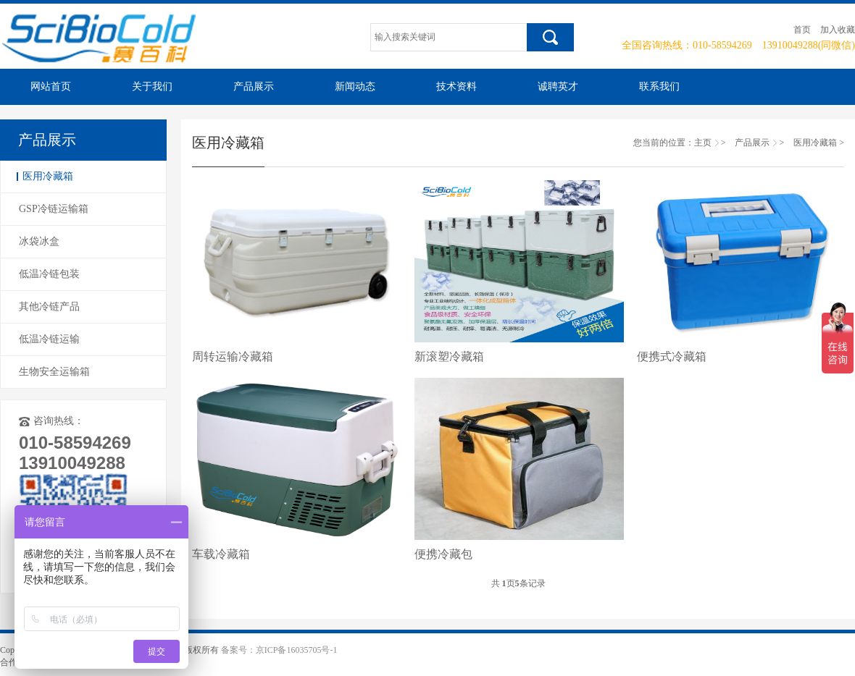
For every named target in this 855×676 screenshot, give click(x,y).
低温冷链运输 (49, 339)
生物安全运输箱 (54, 371)
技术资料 (456, 86)
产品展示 (253, 86)
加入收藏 (837, 30)
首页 (802, 30)
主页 (703, 143)
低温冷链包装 (49, 274)
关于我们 (152, 86)
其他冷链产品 (49, 306)
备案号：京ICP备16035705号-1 (279, 650)
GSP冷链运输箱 (53, 208)
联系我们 (659, 86)
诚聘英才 (558, 86)
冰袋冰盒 (39, 241)
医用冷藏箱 (47, 176)
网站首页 (50, 86)
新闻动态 (355, 86)
